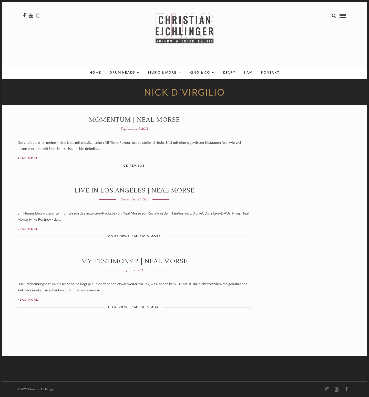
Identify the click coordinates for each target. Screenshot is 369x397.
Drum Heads (122, 72)
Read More (27, 158)
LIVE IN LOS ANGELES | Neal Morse (134, 191)
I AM (248, 72)
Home (95, 72)
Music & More (162, 72)
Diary (229, 72)
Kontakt (270, 72)
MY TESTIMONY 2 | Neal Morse (134, 261)
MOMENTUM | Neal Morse (134, 120)
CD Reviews (134, 165)
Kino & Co (200, 72)
